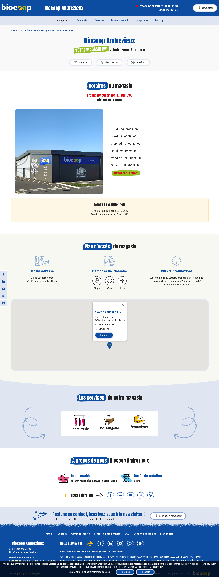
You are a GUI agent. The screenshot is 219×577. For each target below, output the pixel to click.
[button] (109, 345)
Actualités (82, 20)
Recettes (99, 20)
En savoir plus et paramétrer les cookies (89, 572)
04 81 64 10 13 (106, 324)
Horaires (81, 62)
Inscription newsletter (168, 516)
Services (138, 62)
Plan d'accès (109, 62)
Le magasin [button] (62, 20)
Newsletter (205, 8)
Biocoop (159, 20)
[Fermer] (123, 305)
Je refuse (125, 572)
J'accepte (145, 572)
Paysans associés (120, 20)
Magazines (142, 20)
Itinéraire (104, 335)
